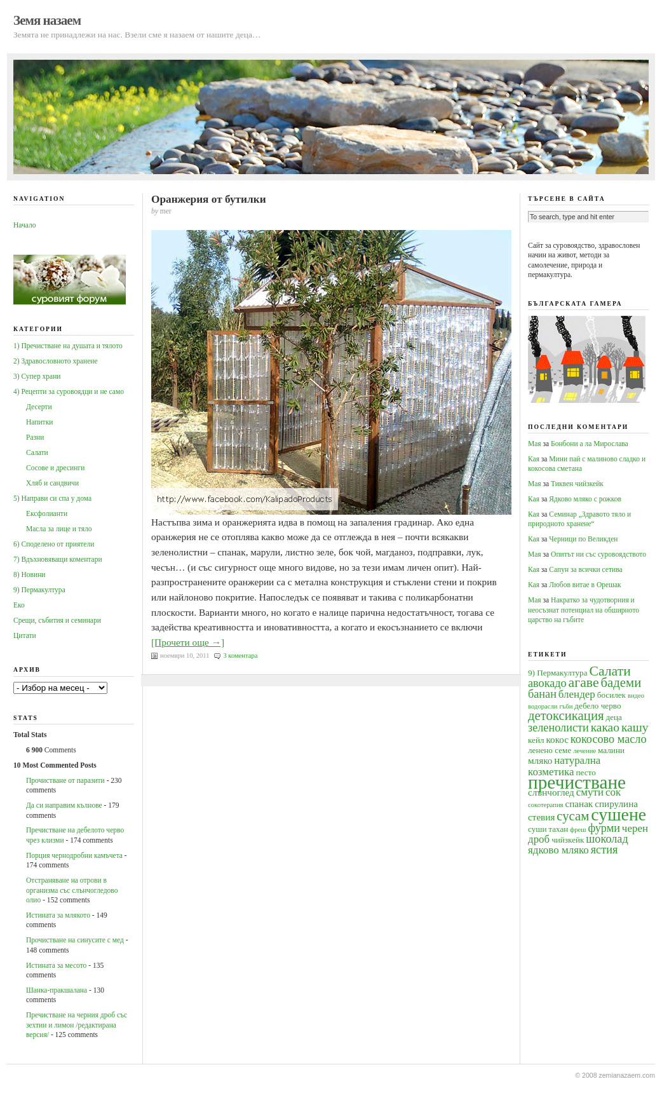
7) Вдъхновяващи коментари (57, 559)
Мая (534, 443)
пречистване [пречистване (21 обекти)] (577, 782)
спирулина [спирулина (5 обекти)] (616, 803)
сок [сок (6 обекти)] (613, 792)
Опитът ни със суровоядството (598, 554)
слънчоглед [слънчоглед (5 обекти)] (551, 792)
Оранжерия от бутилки (208, 199)
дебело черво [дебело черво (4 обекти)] (597, 705)
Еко (19, 605)
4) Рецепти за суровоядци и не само (68, 391)
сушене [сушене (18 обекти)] (618, 814)
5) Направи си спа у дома (52, 498)
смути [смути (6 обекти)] (590, 792)
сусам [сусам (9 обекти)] (573, 816)
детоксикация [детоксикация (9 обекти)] (566, 716)
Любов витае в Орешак (585, 584)
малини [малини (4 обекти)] (611, 750)
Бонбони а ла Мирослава (589, 443)
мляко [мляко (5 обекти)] (540, 760)
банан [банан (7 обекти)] (542, 694)
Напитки (39, 422)
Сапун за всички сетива (585, 569)
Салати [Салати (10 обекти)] (609, 671)
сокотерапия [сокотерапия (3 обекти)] (546, 804)
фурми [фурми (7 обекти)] (604, 828)
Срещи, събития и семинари (57, 620)
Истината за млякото (58, 915)
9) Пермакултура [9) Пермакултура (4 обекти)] (558, 672)
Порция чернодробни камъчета (74, 855)
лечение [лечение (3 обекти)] (584, 750)
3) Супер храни (37, 376)
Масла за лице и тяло (59, 529)
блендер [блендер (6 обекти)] (576, 694)
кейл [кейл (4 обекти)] (536, 740)
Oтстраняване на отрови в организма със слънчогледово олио (72, 890)
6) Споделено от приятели (53, 544)
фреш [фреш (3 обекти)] (578, 829)
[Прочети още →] (187, 642)
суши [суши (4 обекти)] (537, 829)
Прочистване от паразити (65, 780)
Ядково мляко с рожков (585, 499)
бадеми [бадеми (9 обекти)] (621, 682)
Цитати (24, 635)
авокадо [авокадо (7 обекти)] (547, 683)
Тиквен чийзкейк (577, 483)
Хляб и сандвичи (52, 483)
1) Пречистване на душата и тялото (68, 346)
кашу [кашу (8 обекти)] (635, 727)
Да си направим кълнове (64, 805)
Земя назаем (47, 20)
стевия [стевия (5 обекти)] (541, 816)
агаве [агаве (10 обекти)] (584, 682)
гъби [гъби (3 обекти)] (565, 706)
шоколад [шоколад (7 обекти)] (607, 838)
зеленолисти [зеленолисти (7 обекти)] (558, 727)
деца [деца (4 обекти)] (613, 717)
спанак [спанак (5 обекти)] (579, 803)
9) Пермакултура (39, 590)
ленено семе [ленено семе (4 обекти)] (549, 750)
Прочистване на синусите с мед (75, 940)
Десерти (39, 407)
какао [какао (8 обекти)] (605, 727)
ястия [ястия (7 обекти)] (604, 849)
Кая (533, 459)
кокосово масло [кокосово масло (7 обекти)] (609, 739)
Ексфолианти (46, 513)
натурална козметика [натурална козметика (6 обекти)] (564, 765)
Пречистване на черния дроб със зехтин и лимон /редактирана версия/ (76, 1024)
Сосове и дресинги (55, 468)
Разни (35, 437)
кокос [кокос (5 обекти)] (557, 739)
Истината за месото (56, 965)
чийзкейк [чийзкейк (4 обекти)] (567, 840)
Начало (24, 225)
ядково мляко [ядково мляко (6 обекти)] (558, 850)
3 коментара (240, 655)
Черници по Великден (583, 539)
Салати (37, 452)
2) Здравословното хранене (55, 361)
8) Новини (29, 574)
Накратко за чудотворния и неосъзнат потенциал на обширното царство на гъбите (583, 609)
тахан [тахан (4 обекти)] (558, 829)
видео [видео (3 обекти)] (636, 695)
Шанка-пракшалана (56, 990)
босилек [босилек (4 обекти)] (611, 695)
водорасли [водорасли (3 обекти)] (543, 706)
